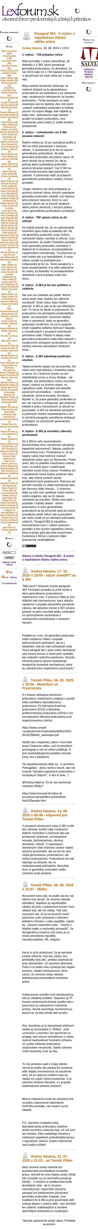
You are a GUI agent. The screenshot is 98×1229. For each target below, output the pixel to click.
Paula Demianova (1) (9, 523)
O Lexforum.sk (9, 583)
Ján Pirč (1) (9, 255)
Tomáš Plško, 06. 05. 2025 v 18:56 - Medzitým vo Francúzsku (47, 684)
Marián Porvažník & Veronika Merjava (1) (9, 392)
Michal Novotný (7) (9, 108)
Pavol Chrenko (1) (9, 515)
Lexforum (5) (9, 127)
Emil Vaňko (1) (9, 498)
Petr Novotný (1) (9, 471)
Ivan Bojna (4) (9, 137)
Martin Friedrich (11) (9, 94)
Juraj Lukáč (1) (9, 282)
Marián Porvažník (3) (9, 167)
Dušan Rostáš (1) (9, 348)
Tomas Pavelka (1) (9, 287)
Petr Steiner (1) (9, 267)
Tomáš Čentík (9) (9, 102)
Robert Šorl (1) (9, 424)
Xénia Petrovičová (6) (9, 118)
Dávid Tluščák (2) (9, 237)
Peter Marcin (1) (9, 269)
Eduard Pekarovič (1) (9, 420)
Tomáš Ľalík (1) (9, 495)
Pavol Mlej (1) (9, 490)
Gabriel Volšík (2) (9, 223)
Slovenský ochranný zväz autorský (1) (9, 414)
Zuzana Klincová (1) (9, 359)
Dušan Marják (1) (9, 466)
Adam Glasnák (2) (9, 191)
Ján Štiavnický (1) (9, 257)
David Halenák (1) (9, 328)
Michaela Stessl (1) (9, 342)
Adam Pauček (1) (9, 272)
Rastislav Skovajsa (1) (9, 369)
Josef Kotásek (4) (9, 147)
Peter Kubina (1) (9, 409)
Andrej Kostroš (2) (9, 235)
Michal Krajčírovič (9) (9, 98)
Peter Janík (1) (9, 279)
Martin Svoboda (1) (9, 332)
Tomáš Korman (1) (9, 245)
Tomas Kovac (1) (9, 454)
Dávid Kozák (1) (9, 399)
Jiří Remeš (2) (9, 201)
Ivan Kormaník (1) (9, 508)
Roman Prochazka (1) (9, 428)
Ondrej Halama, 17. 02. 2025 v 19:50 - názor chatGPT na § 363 (49, 575)
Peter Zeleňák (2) (9, 215)
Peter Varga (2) (9, 186)
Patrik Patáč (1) (9, 299)
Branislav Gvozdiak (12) (9, 89)
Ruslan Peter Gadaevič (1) (9, 457)
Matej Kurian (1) (9, 314)
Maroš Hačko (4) (9, 154)
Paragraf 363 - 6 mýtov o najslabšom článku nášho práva (54, 37)
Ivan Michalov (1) (9, 512)
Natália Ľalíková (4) (9, 150)
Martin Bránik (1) (9, 387)
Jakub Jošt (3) (9, 171)
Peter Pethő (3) (9, 174)
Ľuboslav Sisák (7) (9, 115)
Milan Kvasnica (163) (9, 52)
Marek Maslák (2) (9, 228)
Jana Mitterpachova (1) (9, 381)
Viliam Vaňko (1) (9, 296)
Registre (89, 74)
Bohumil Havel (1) (9, 451)
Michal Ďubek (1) (9, 355)
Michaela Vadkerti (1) (9, 261)
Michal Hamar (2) (9, 213)
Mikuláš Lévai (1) (9, 316)
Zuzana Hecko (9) (9, 105)
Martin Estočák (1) (9, 375)
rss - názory (9, 577)
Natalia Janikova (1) (9, 324)
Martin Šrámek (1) (9, 505)
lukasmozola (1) (9, 365)
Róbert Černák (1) (9, 407)
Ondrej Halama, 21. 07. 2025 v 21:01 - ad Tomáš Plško (47, 1159)
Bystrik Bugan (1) (9, 468)
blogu (48, 111)
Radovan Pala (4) (9, 142)
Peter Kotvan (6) (9, 122)
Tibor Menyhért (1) (9, 363)
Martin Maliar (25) (9, 78)
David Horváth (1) (9, 503)
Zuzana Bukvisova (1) (9, 248)
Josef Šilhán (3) (9, 156)
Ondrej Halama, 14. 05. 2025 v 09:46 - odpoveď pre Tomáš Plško (45, 815)
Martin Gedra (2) (9, 225)
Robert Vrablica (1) (9, 372)
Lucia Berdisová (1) (9, 435)
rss (9, 572)
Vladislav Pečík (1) (9, 345)
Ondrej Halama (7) (9, 112)
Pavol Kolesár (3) (9, 181)
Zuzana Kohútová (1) (9, 305)
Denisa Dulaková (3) (9, 177)
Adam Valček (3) (9, 164)
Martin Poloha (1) (9, 431)
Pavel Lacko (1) (9, 463)
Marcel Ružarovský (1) (9, 319)
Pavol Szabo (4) (9, 134)
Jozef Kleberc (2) (9, 188)
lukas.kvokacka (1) (9, 444)
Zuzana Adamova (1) (9, 351)
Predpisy (88, 72)
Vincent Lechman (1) (9, 337)
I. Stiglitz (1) (9, 510)
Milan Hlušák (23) (9, 80)
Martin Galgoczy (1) (9, 440)
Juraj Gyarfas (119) (9, 57)
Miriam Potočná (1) (9, 290)
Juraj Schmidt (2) (9, 196)
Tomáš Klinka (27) (9, 70)
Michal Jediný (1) (9, 252)
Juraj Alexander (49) (9, 62)
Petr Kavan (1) (9, 485)
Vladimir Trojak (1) (9, 397)
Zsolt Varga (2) (9, 233)
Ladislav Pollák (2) (9, 198)
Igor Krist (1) (9, 527)
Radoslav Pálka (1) (9, 385)
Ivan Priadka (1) (9, 449)
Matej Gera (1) (9, 500)
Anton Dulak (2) (9, 230)
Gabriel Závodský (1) (9, 479)
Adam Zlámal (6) (9, 124)
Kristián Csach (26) (9, 74)
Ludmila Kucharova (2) (9, 209)
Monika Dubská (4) (9, 132)
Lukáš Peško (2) (9, 206)
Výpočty (89, 77)
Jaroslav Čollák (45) (9, 67)
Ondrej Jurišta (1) (9, 520)
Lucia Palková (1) (9, 493)
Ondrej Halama (32, 48)
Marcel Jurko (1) (9, 377)
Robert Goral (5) (9, 129)
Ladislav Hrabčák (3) (9, 160)
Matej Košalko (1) (9, 301)
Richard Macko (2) (9, 242)
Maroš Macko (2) (9, 220)
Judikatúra (88, 69)
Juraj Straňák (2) (9, 193)
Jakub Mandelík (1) (9, 403)
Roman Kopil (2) (9, 183)
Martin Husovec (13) (9, 84)
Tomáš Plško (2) (9, 240)
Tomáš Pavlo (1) (9, 446)
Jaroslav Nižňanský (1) (9, 275)
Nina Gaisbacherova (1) (9, 310)
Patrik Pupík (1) (9, 488)
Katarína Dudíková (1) (9, 474)
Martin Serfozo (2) (9, 203)
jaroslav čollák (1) (9, 483)
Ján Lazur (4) (9, 139)
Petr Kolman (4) (9, 144)
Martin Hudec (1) (9, 294)
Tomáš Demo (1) (9, 517)
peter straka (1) (9, 264)
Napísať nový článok (9, 563)
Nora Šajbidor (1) (9, 284)
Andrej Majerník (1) (9, 531)
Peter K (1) (9, 461)
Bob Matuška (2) (9, 218)
